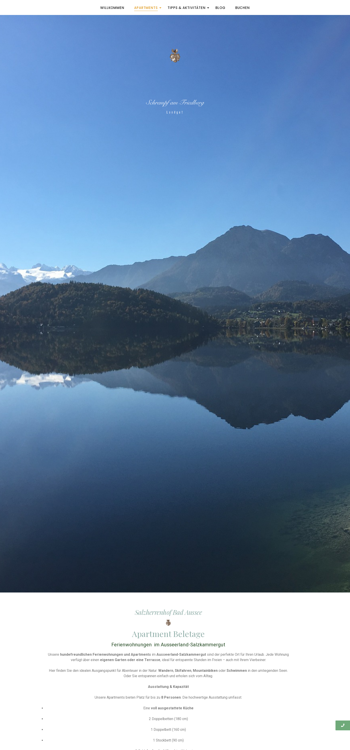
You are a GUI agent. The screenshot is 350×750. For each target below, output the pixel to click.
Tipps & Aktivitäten (188, 7)
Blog (220, 7)
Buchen (242, 7)
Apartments (147, 7)
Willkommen (112, 7)
